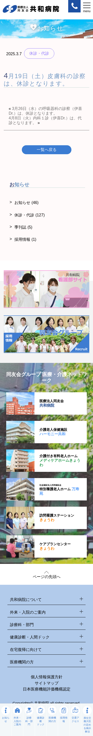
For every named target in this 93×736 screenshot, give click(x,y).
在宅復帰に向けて (46, 649)
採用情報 (25, 239)
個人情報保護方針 (46, 677)
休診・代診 (29, 215)
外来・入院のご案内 (46, 612)
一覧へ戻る (47, 149)
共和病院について (46, 599)
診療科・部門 (46, 625)
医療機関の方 (46, 662)
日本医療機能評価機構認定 (46, 689)
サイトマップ (47, 683)
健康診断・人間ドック (46, 637)
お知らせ (26, 202)
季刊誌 (23, 227)
